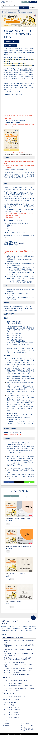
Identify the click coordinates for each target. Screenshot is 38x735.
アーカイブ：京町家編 (10, 702)
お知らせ (12, 5)
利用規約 (24, 727)
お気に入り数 (13, 498)
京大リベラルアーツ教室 (10, 699)
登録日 (13, 496)
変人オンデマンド (8, 693)
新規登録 (25, 1)
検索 (24, 7)
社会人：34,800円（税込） (14, 321)
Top (2, 11)
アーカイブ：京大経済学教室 (12, 714)
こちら (18, 91)
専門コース (6, 678)
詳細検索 (33, 7)
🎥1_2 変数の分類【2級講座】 (13, 601)
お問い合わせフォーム (20, 330)
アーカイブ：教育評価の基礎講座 (13, 683)
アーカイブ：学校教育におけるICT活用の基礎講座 (18, 685)
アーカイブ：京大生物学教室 (12, 712)
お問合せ (7, 725)
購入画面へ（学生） (10, 45)
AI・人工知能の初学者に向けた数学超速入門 (19, 282)
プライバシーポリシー (28, 725)
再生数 (29, 496)
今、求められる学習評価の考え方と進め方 (15, 680)
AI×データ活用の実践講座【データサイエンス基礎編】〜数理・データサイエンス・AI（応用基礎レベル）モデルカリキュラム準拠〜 (20, 278)
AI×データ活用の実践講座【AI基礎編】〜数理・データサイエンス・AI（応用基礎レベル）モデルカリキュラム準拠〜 (20, 272)
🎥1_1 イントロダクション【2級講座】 (16, 573)
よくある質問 (25, 723)
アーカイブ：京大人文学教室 (12, 710)
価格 (29, 498)
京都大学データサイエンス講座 (12, 11)
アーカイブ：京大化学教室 (11, 707)
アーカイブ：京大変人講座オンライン (14, 696)
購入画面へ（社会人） (12, 41)
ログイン (33, 1)
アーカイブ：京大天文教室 (11, 717)
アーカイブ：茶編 (9, 705)
